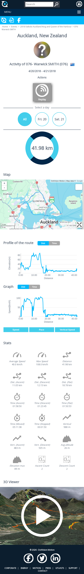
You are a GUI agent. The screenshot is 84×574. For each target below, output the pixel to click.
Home (5, 26)
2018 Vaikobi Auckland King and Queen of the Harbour (46, 26)
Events (14, 26)
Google (80, 181)
